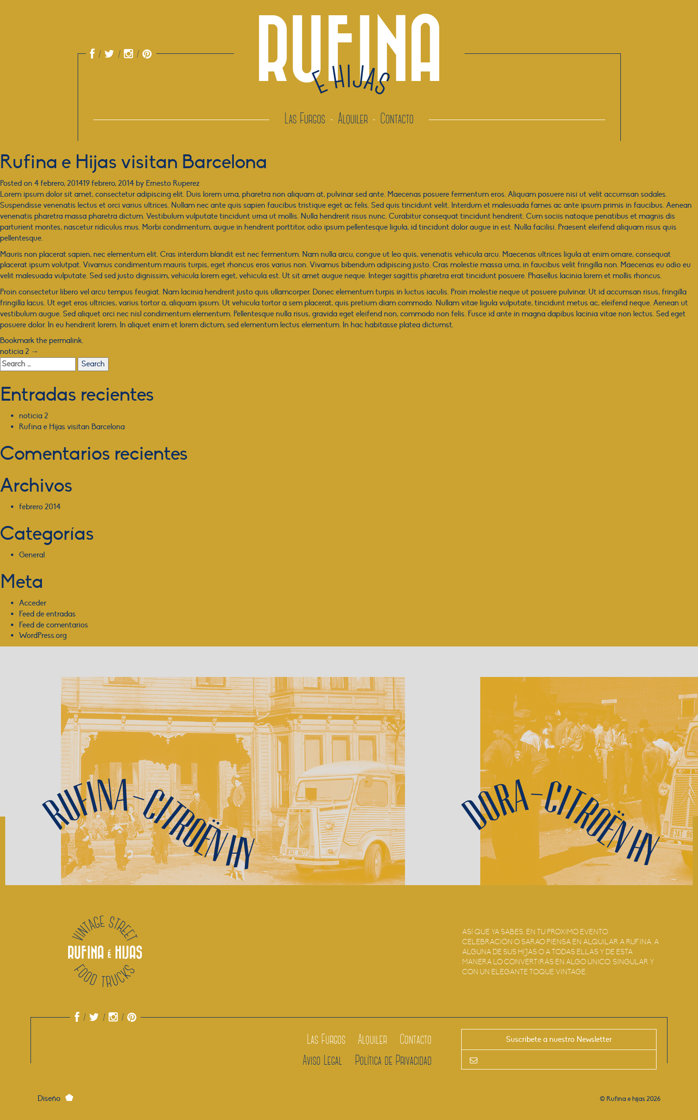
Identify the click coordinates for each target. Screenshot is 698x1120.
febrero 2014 (40, 507)
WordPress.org (43, 635)
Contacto (397, 118)
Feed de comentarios (53, 625)
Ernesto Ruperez (173, 183)
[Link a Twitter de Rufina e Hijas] (105, 54)
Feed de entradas (47, 614)
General (32, 555)
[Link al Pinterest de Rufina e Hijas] (143, 54)
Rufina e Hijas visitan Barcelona (72, 427)
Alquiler (353, 118)
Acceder (32, 603)
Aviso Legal (322, 1060)
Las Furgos (304, 118)
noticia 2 (19, 351)
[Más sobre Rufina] (228, 809)
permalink (65, 340)
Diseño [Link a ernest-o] (58, 1098)
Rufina (349, 74)
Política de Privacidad (393, 1060)
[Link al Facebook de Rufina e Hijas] (92, 54)
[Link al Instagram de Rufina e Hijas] (124, 54)
